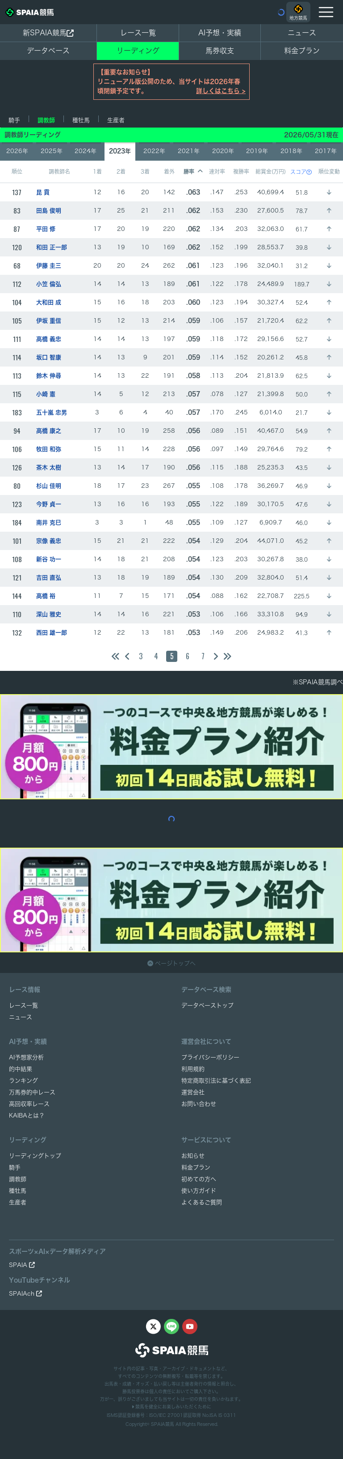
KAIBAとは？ (27, 1115)
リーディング (138, 50)
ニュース (302, 32)
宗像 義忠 (48, 541)
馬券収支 (219, 50)
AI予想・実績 (219, 32)
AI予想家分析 (26, 1057)
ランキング (23, 1081)
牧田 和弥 (48, 449)
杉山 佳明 (48, 486)
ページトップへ (171, 963)
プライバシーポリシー (210, 1057)
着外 (169, 171)
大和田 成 (48, 302)
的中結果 (20, 1069)
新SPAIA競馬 (48, 33)
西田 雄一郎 (51, 633)
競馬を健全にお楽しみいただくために (171, 1406)
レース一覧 (138, 32)
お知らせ (193, 1156)
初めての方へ (198, 1179)
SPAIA (22, 1265)
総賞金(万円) (270, 171)
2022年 (154, 151)
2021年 (189, 151)
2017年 (326, 151)
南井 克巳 (48, 522)
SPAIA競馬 (162, 1424)
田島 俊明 (48, 210)
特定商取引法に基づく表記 (216, 1081)
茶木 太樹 (48, 467)
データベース (48, 50)
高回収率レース (29, 1104)
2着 (121, 171)
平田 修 (45, 229)
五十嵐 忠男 (51, 412)
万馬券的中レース (32, 1092)
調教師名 (59, 171)
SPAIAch (25, 1294)
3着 (145, 171)
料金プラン (195, 1167)
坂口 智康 (48, 357)
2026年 (17, 151)
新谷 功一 (48, 559)
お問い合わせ (198, 1104)
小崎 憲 (45, 394)
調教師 (46, 120)
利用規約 (193, 1069)
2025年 (52, 151)
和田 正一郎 (51, 247)
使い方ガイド (198, 1191)
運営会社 (193, 1092)
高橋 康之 (48, 431)
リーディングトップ (35, 1156)
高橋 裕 (45, 596)
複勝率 (241, 171)
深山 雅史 (48, 614)
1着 (97, 171)
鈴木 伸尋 (48, 376)
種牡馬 (81, 120)
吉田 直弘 (48, 577)
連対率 (217, 171)
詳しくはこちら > (221, 91)
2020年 (223, 151)
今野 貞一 (48, 504)
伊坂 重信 (48, 321)
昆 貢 (43, 192)
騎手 (14, 120)
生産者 (116, 120)
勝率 (193, 171)
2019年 (257, 151)
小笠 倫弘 (48, 284)
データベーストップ (207, 1005)
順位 (17, 171)
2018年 (291, 151)
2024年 (85, 151)
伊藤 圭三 (48, 266)
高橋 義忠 (48, 339)
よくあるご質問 (201, 1202)
